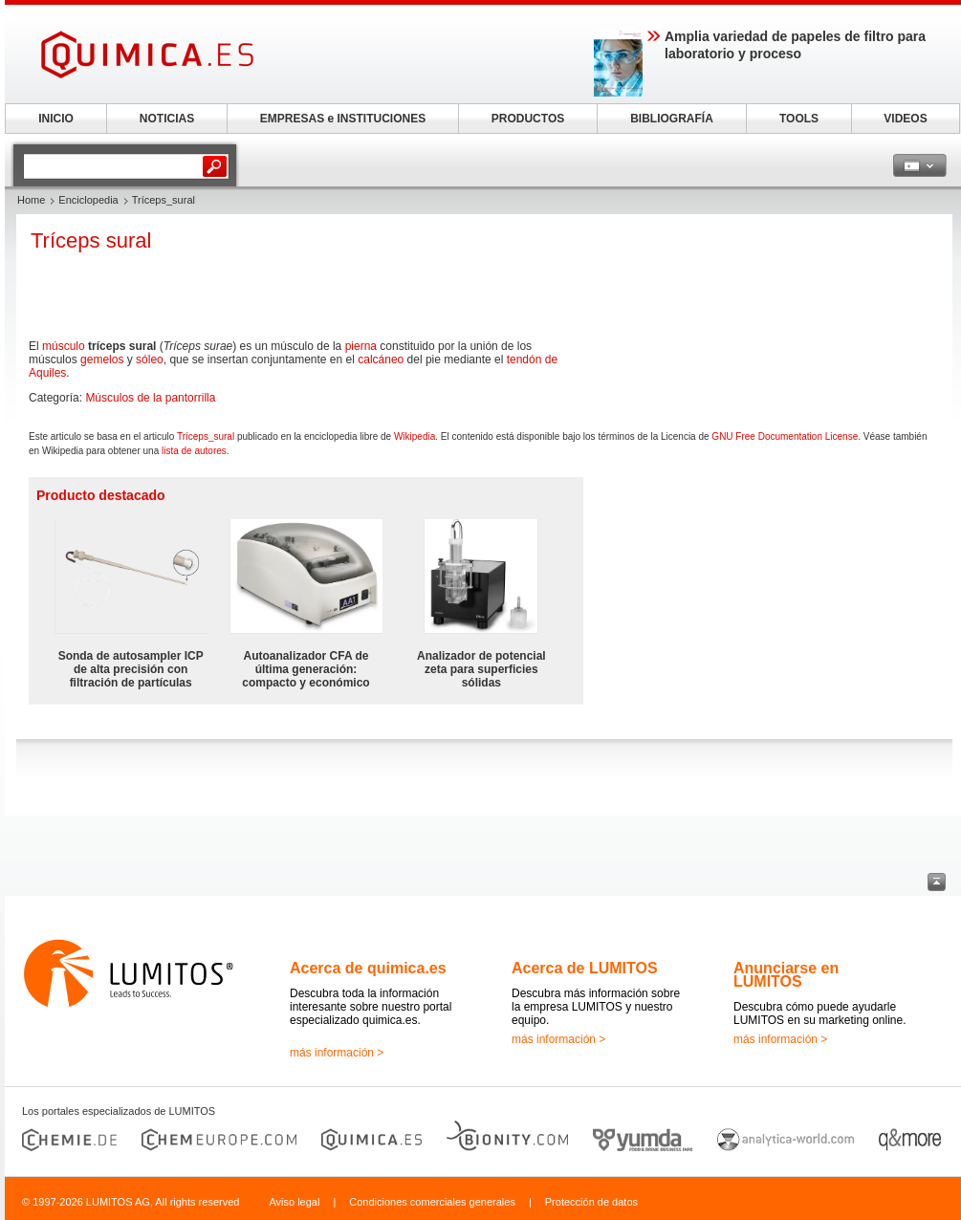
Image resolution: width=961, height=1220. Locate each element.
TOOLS (799, 118)
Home (31, 200)
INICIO (56, 118)
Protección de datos (591, 1202)
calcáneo (381, 359)
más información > (336, 1052)
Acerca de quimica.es (368, 968)
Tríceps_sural (205, 436)
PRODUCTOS (527, 118)
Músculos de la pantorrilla (150, 397)
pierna (361, 346)
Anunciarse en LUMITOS (786, 975)
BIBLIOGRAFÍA (671, 118)
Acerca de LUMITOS (585, 968)
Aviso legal (294, 1202)
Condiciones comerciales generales (432, 1202)
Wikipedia (414, 436)
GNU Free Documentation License (784, 436)
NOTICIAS (167, 118)
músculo (63, 346)
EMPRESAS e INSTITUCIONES (343, 118)
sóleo (150, 359)
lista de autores (194, 451)
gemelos (101, 359)
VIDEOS (905, 118)
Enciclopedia (88, 200)
